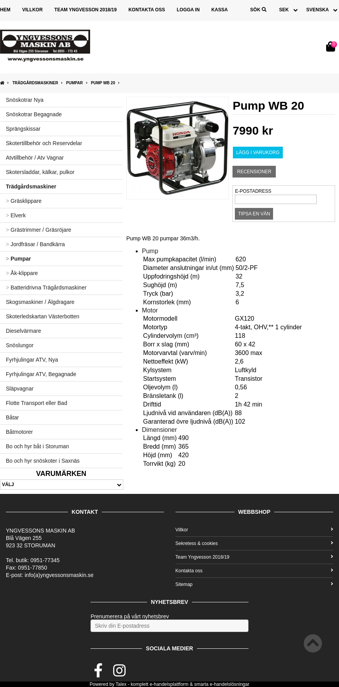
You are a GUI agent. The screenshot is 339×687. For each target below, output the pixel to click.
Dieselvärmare (23, 331)
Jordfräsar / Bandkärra (35, 244)
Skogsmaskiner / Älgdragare (40, 302)
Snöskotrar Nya (24, 100)
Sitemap (255, 584)
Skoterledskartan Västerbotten (42, 316)
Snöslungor (20, 345)
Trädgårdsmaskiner (35, 83)
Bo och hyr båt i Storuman (37, 446)
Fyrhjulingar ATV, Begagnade (41, 374)
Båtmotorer (19, 432)
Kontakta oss (146, 9)
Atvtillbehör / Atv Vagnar (35, 157)
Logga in (188, 9)
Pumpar (74, 83)
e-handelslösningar (229, 684)
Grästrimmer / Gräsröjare (38, 230)
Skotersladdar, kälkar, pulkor (40, 172)
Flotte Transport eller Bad (36, 403)
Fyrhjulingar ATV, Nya (32, 360)
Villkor (32, 9)
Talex (120, 684)
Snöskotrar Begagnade (34, 114)
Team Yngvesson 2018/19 (85, 9)
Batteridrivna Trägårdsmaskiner (46, 287)
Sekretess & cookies (255, 543)
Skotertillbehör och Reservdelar (44, 143)
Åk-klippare (22, 273)
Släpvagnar (20, 388)
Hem (5, 9)
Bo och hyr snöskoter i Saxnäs (43, 461)
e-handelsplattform (169, 684)
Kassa (219, 9)
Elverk (16, 215)
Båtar (12, 417)
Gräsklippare (23, 201)
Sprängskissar (23, 129)
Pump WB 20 (103, 83)
